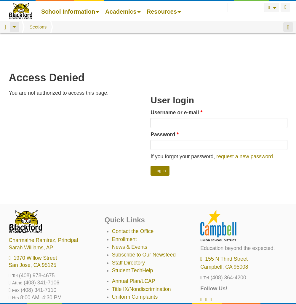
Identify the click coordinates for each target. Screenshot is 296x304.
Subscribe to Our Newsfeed (144, 224)
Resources (164, 11)
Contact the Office (133, 200)
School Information (70, 11)
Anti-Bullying (126, 274)
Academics (123, 11)
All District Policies (133, 289)
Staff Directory (128, 232)
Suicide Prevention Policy (141, 281)
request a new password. (245, 125)
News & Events (129, 216)
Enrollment (124, 208)
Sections (38, 26)
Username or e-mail (176, 81)
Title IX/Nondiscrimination (141, 258)
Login (285, 7)
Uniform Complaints (135, 266)
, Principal (43, 209)
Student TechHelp (132, 239)
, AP (31, 216)
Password (165, 103)
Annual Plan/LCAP (133, 250)
